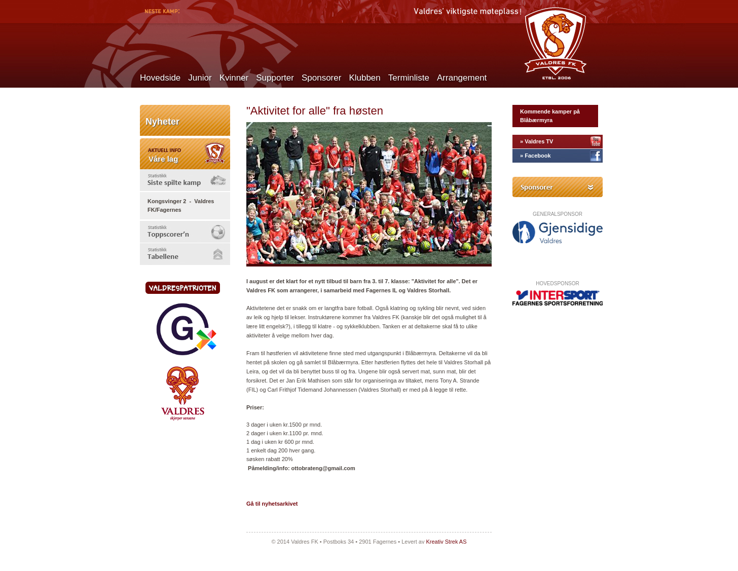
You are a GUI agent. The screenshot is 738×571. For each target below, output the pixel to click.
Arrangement (462, 78)
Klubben (364, 78)
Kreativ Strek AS (446, 542)
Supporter (275, 78)
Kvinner (234, 78)
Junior (199, 78)
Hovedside (160, 78)
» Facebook (535, 156)
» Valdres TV (536, 141)
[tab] (185, 180)
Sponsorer (321, 78)
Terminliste (408, 78)
